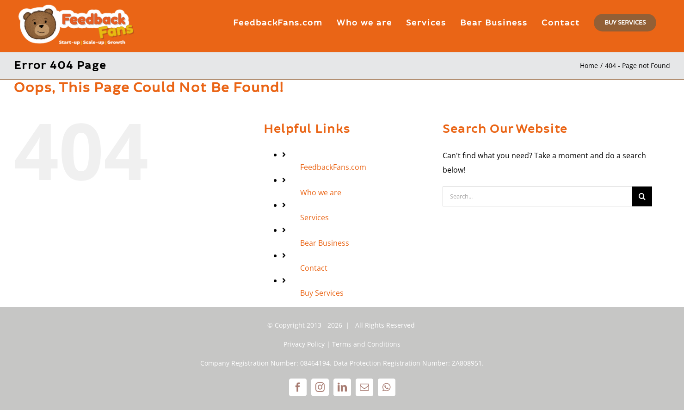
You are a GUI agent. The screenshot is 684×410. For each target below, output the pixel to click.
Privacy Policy (304, 344)
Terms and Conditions (366, 344)
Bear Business (324, 243)
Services (314, 217)
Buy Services (322, 293)
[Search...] (537, 196)
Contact (313, 268)
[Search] (642, 196)
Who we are (320, 192)
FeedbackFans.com (333, 167)
